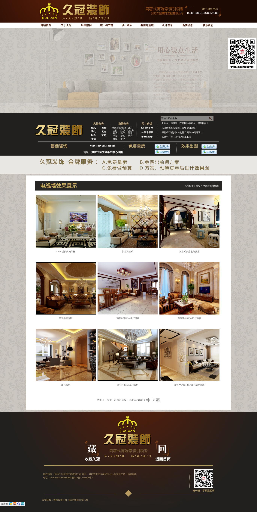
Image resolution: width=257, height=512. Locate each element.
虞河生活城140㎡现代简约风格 (189, 385)
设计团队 (127, 25)
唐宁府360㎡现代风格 (127, 385)
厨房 (115, 133)
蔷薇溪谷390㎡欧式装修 (189, 318)
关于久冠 (66, 25)
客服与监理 (147, 25)
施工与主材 (106, 25)
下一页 (113, 400)
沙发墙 (122, 127)
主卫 (122, 139)
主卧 (115, 130)
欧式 (93, 127)
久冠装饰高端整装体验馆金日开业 (178, 127)
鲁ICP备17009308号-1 (82, 477)
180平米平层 (147, 132)
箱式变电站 (74, 500)
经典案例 (86, 25)
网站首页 (46, 25)
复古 (103, 131)
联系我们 (208, 25)
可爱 (103, 135)
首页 (198, 186)
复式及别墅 (147, 137)
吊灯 (130, 136)
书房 (115, 136)
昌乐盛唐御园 (65, 318)
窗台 (122, 136)
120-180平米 (147, 127)
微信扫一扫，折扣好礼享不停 (176, 137)
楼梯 (115, 139)
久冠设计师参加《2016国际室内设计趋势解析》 (185, 123)
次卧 (122, 130)
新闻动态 (187, 25)
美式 (93, 139)
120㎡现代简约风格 (65, 251)
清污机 (84, 500)
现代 (93, 131)
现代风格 (65, 385)
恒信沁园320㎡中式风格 (127, 318)
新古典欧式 (127, 251)
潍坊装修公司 (60, 500)
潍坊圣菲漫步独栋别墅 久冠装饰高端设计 (182, 132)
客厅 (130, 133)
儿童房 (130, 130)
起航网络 (132, 474)
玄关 (130, 127)
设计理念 (167, 25)
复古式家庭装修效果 (189, 251)
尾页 (119, 400)
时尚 (93, 135)
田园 (103, 127)
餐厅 (122, 133)
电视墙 (115, 127)
